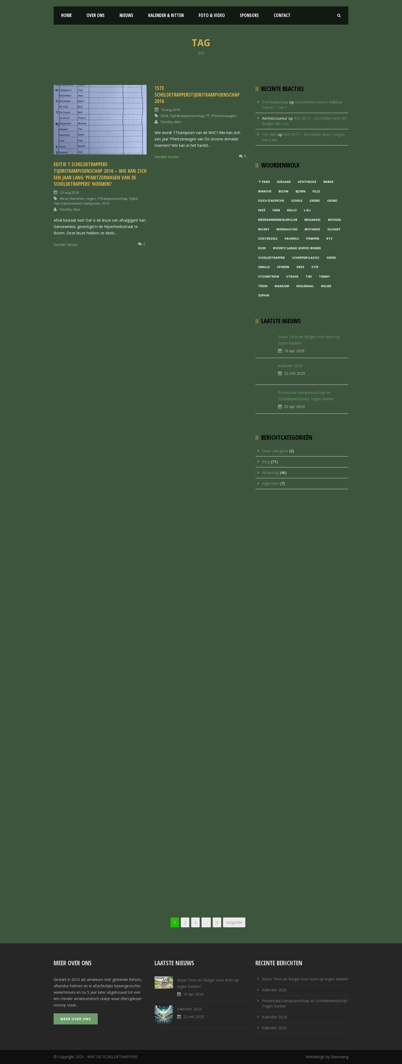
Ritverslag (270, 472)
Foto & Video (212, 15)
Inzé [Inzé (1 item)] (261, 210)
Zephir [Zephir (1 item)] (263, 295)
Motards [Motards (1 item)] (312, 229)
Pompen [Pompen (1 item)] (312, 238)
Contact (282, 15)
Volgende (234, 922)
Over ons (96, 15)
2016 (105, 203)
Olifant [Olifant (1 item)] (334, 229)
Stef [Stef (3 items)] (315, 267)
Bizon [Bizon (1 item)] (283, 191)
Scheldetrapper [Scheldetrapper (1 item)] (271, 258)
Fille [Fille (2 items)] (316, 191)
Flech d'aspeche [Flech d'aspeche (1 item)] (271, 201)
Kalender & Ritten (166, 15)
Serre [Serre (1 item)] (331, 258)
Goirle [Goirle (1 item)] (296, 201)
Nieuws (126, 15)
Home (66, 15)
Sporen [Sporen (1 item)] (283, 267)
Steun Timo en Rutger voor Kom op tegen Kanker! (305, 978)
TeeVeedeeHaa (275, 102)
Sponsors (249, 15)
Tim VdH (269, 134)
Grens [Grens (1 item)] (315, 201)
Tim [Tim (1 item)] (309, 276)
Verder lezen (66, 244)
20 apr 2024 (294, 406)
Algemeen (270, 483)
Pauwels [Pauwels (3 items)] (292, 238)
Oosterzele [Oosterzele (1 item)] (267, 238)
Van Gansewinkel (68, 203)
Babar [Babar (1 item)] (328, 182)
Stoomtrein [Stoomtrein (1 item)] (268, 276)
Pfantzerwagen (223, 115)
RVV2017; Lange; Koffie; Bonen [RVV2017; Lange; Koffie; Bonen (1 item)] (297, 248)
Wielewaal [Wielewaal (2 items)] (305, 286)
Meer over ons (75, 1018)
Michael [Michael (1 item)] (334, 220)
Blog (266, 461)
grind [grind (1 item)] (332, 201)
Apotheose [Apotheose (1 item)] (307, 182)
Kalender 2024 (274, 1016)
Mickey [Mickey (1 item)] (263, 229)
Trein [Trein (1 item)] (262, 286)
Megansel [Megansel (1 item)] (312, 220)
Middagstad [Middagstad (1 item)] (286, 229)
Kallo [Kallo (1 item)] (292, 210)
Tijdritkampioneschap (187, 115)
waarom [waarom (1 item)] (282, 286)
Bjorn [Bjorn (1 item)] (300, 191)
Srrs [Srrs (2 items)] (300, 267)
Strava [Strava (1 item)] (292, 276)
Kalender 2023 (274, 1027)
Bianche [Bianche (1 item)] (264, 191)
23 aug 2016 (69, 192)
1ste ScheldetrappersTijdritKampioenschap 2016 (197, 95)
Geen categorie (275, 450)
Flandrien (77, 198)
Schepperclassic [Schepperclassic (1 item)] (305, 258)
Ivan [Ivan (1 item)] (276, 210)
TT (208, 115)
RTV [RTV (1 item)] (329, 238)
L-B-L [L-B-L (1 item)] (307, 210)
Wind (64, 198)
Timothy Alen (69, 209)
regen (91, 198)
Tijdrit (133, 198)
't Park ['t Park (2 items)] (264, 182)
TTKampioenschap (112, 198)
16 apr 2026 (294, 350)
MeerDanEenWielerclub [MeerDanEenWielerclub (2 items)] (277, 220)
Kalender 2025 (290, 365)
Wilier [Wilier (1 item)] (326, 286)
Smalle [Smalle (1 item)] (264, 267)
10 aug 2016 (170, 109)
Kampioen (92, 203)
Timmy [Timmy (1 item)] (324, 276)
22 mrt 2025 (294, 373)
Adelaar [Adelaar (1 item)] (284, 182)
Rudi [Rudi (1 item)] (262, 248)
